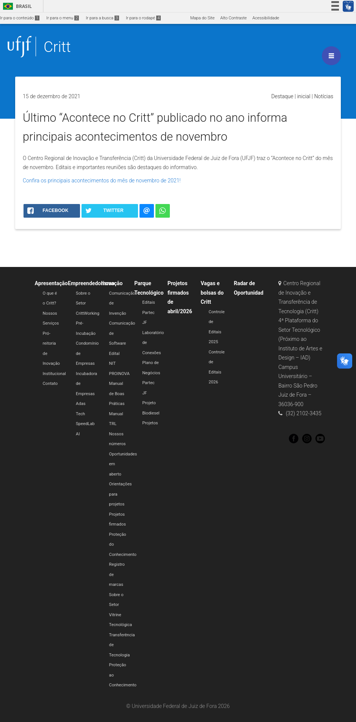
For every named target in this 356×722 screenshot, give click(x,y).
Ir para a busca (102, 18)
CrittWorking (87, 313)
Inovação (112, 283)
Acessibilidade (265, 18)
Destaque (282, 96)
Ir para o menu (62, 18)
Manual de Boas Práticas (117, 393)
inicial (304, 96)
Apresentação (51, 283)
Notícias (323, 96)
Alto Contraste (233, 18)
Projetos (150, 423)
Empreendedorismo (91, 283)
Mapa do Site (202, 18)
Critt (57, 46)
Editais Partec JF (148, 312)
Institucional (54, 373)
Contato (50, 383)
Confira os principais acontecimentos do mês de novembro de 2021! (101, 180)
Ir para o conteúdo (19, 18)
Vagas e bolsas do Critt (212, 292)
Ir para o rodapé (143, 18)
